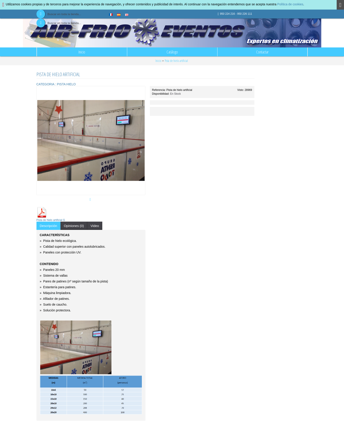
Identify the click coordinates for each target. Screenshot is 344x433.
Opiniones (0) (74, 226)
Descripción (48, 226)
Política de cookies (290, 4)
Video (95, 226)
